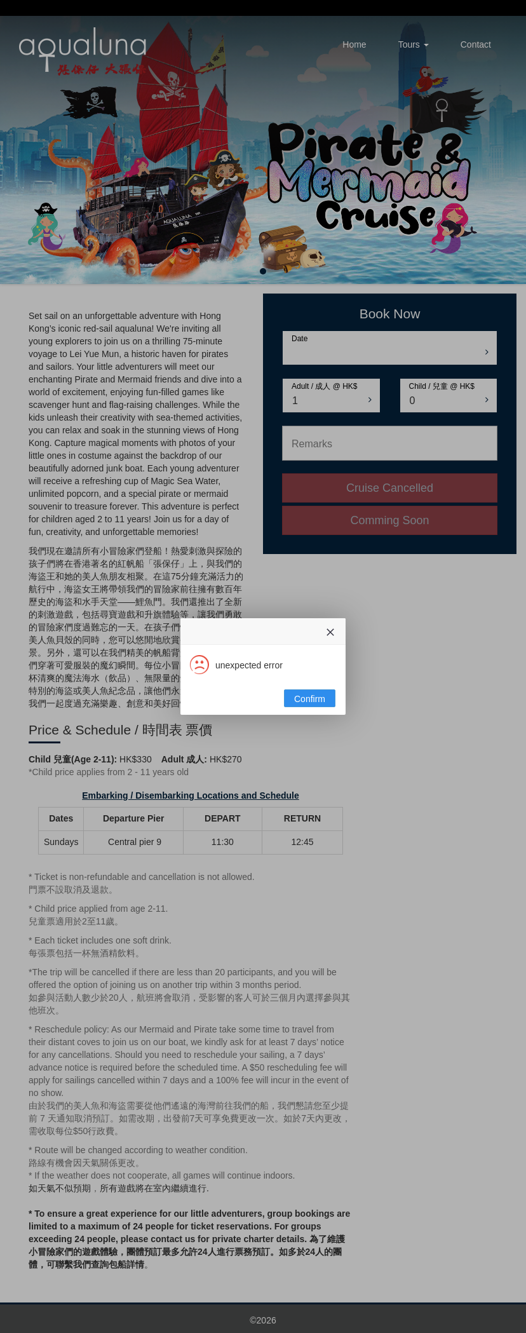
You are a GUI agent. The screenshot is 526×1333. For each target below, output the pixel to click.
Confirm (309, 699)
